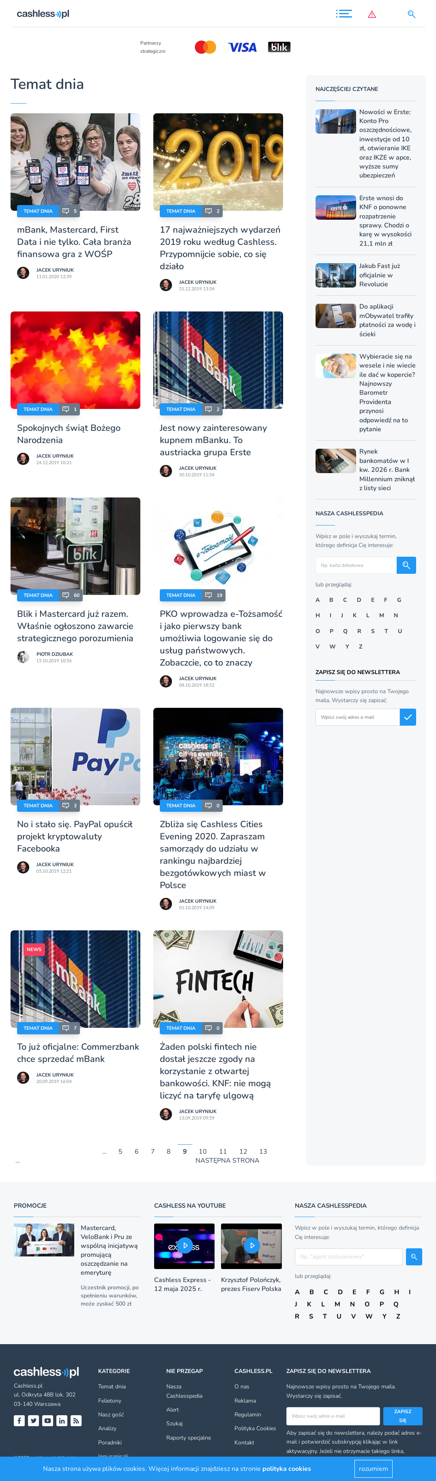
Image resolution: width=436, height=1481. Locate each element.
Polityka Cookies (255, 1428)
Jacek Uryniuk (55, 270)
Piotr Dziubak (55, 654)
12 (243, 1151)
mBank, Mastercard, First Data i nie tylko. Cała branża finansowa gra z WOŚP (74, 242)
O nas (241, 1386)
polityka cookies (286, 1468)
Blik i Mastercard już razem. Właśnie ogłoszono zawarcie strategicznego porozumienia (75, 626)
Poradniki (110, 1442)
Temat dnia (38, 211)
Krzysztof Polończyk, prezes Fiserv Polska (251, 1284)
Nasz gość (111, 1414)
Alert (172, 1410)
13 (263, 1151)
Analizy (107, 1428)
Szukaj (174, 1423)
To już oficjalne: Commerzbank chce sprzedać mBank (78, 1053)
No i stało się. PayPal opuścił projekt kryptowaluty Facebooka (75, 836)
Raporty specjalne (188, 1438)
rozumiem (373, 1468)
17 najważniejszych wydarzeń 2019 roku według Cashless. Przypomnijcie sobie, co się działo (220, 248)
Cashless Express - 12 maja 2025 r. (182, 1284)
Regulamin (247, 1414)
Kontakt (244, 1442)
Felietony (109, 1401)
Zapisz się (402, 1416)
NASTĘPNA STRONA (227, 1161)
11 (223, 1151)
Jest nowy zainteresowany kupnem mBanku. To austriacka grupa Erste (213, 440)
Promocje (30, 1206)
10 (203, 1151)
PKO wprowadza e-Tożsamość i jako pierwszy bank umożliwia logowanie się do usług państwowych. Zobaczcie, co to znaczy (221, 638)
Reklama (245, 1401)
